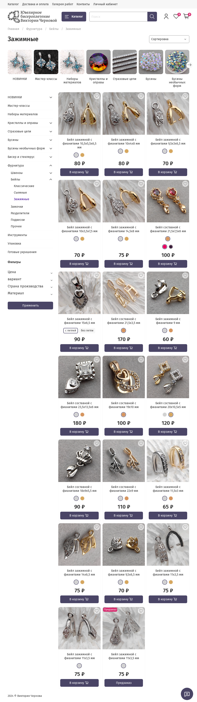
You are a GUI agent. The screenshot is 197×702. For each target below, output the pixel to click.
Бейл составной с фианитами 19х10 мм (124, 405)
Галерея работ (62, 4)
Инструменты (17, 235)
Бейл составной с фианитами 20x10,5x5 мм (168, 405)
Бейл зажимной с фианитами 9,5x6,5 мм (124, 572)
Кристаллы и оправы (98, 80)
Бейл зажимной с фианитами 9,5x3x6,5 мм (168, 141)
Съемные (20, 192)
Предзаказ (124, 683)
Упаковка (14, 243)
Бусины (151, 79)
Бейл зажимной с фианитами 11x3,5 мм (168, 572)
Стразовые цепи (124, 79)
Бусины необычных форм (177, 82)
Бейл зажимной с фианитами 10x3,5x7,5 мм (80, 229)
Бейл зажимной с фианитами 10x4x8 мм (124, 141)
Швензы (17, 173)
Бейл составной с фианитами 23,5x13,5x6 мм (79, 405)
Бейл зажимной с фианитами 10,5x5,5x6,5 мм (79, 143)
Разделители (20, 213)
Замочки (17, 206)
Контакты (83, 4)
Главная (13, 29)
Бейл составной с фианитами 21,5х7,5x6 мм (168, 229)
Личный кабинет (105, 4)
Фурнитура (34, 29)
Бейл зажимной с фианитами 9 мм (168, 321)
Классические (24, 186)
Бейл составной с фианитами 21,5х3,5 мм (123, 321)
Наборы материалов (72, 80)
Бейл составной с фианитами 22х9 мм (123, 489)
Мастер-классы (46, 79)
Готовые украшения (22, 252)
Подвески (18, 220)
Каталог (13, 4)
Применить (30, 305)
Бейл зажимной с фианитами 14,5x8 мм (123, 229)
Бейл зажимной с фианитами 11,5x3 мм (168, 489)
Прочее (16, 226)
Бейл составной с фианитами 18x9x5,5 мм (80, 489)
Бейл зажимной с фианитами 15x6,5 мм (79, 321)
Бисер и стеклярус (21, 157)
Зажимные (21, 199)
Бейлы (54, 29)
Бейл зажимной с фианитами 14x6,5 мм (79, 572)
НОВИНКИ (20, 79)
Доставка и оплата (35, 4)
